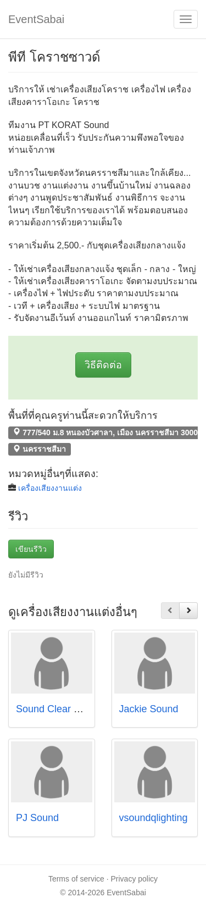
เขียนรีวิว (31, 549)
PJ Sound (37, 817)
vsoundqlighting (153, 817)
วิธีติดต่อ (103, 364)
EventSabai (36, 19)
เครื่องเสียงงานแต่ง (50, 488)
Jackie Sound (149, 708)
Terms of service (76, 878)
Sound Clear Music (57, 708)
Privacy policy (134, 878)
